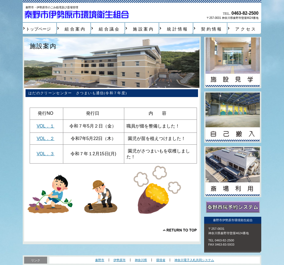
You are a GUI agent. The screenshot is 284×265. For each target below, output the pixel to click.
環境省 (160, 260)
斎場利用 (232, 171)
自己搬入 (232, 117)
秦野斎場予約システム (232, 207)
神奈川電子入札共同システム (194, 260)
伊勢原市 (119, 260)
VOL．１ (45, 126)
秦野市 (99, 260)
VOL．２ (45, 138)
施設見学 (232, 62)
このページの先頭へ (179, 230)
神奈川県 (141, 260)
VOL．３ (45, 153)
